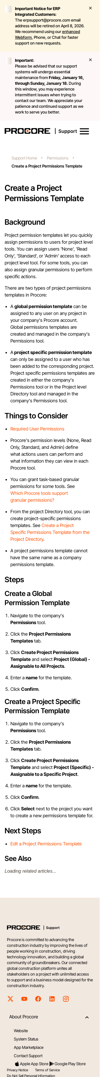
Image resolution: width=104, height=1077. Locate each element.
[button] (84, 131)
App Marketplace (28, 1047)
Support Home (24, 157)
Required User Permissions (37, 429)
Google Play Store (67, 1064)
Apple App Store (31, 1064)
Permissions (57, 157)
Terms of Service (47, 1070)
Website (21, 1030)
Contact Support (28, 1055)
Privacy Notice (17, 1070)
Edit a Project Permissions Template (46, 844)
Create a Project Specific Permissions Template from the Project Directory (50, 532)
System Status (26, 1038)
